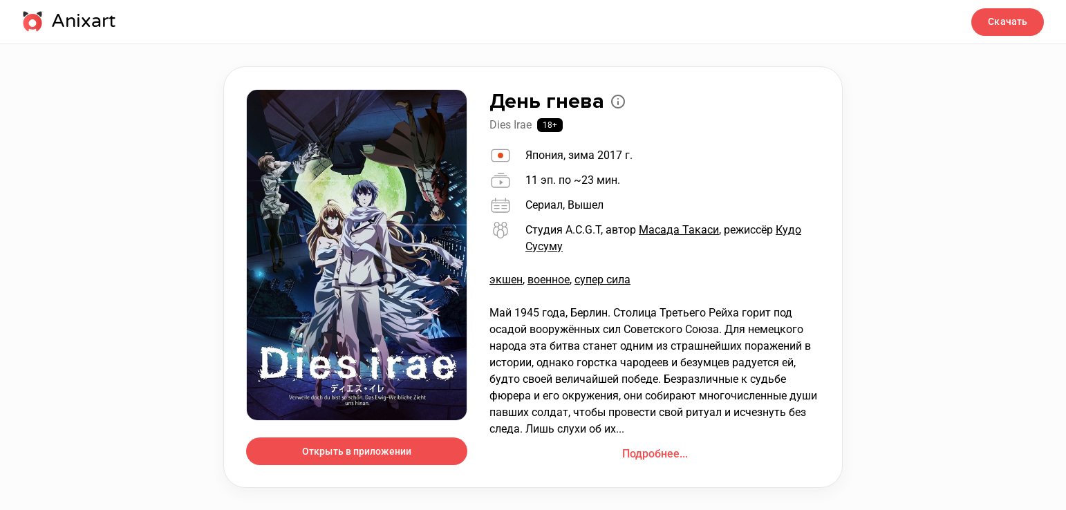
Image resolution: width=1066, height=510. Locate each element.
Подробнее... (655, 453)
